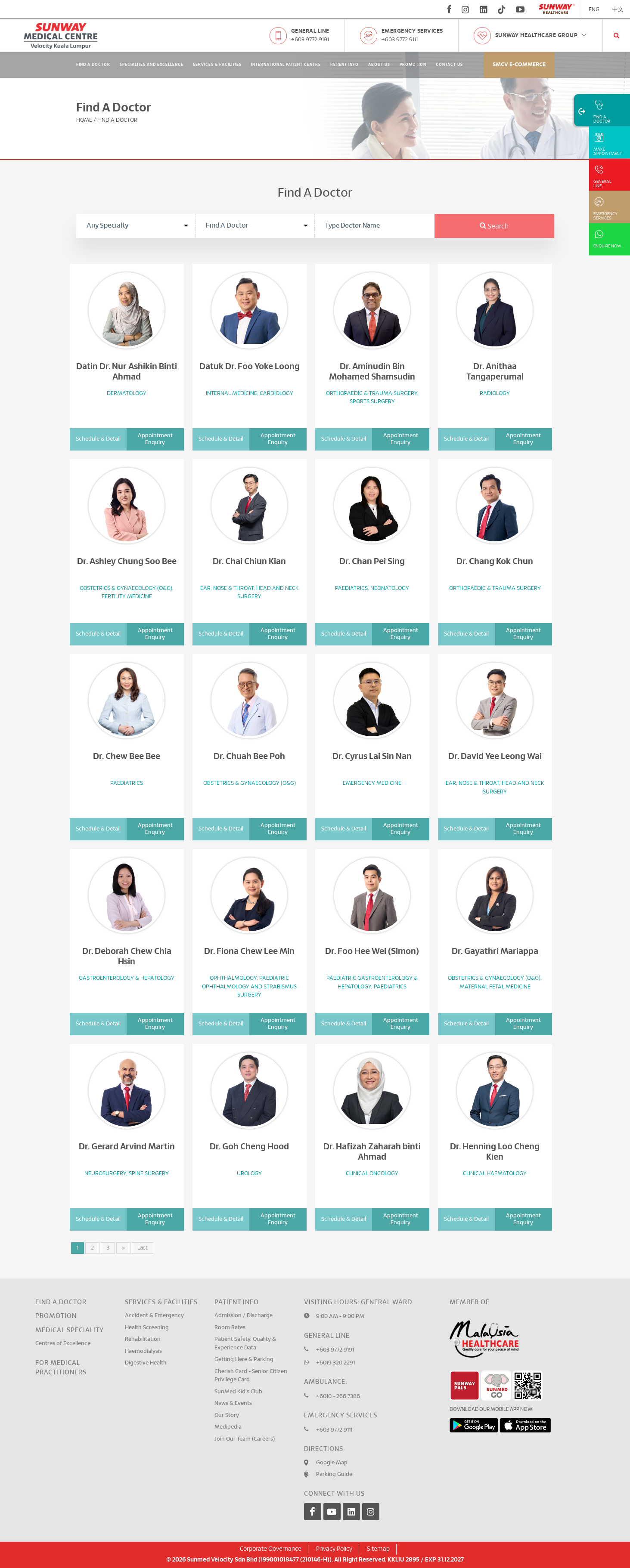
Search (494, 226)
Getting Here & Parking (243, 1359)
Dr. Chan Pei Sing (372, 561)
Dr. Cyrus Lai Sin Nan (372, 756)
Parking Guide (334, 1474)
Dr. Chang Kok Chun (494, 561)
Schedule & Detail (98, 439)
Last (142, 1248)
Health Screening (147, 1327)
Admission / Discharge (243, 1315)
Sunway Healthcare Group (541, 35)
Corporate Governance (270, 1549)
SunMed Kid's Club (238, 1392)
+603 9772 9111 (400, 40)
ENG (594, 9)
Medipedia (228, 1427)
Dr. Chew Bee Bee (126, 756)
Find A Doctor (93, 65)
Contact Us (449, 65)
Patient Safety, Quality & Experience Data (245, 1344)
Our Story (226, 1415)
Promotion (413, 65)
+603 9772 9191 (310, 40)
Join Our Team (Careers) (244, 1439)
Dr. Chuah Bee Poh (249, 756)
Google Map (332, 1463)
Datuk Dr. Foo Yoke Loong (249, 366)
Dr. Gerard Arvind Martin (127, 1146)
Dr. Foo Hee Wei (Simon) (372, 951)
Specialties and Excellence (151, 65)
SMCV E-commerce (519, 65)
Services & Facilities (217, 65)
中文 (618, 9)
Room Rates (229, 1327)
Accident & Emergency (154, 1315)
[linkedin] (484, 9)
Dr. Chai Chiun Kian (249, 561)
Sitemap (378, 1549)
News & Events (233, 1403)
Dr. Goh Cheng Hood (249, 1146)
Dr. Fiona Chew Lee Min (249, 951)
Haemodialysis (143, 1351)
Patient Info (344, 65)
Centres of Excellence (62, 1343)
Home (84, 120)
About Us (379, 65)
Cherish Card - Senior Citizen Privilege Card (250, 1376)
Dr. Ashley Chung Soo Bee (127, 561)
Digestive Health (146, 1363)
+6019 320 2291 (335, 1363)
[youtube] (521, 9)
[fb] (449, 9)
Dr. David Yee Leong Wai (495, 756)
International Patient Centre (286, 65)
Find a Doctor (61, 1302)
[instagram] (465, 9)
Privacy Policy (334, 1549)
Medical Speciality (69, 1330)
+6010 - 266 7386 (338, 1396)
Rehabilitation (143, 1339)
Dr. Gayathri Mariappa (495, 951)
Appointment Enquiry (155, 439)
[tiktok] (502, 9)
